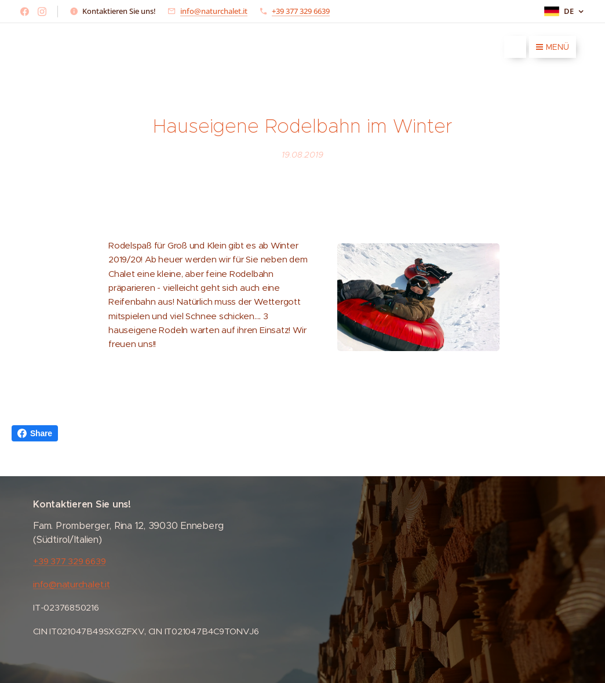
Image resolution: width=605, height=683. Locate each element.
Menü (552, 47)
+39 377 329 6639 (301, 11)
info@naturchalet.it (213, 11)
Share (34, 433)
